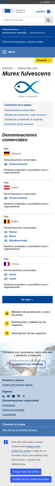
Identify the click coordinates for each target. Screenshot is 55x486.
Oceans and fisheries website (17, 385)
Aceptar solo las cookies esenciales (31, 479)
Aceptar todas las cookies (26, 471)
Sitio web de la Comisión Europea (19, 430)
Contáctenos (8, 405)
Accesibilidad (9, 414)
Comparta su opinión (27, 364)
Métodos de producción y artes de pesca (25, 115)
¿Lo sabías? (47, 2)
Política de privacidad (13, 410)
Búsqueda (48, 20)
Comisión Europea (10, 29)
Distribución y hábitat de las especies (24, 119)
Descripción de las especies (19, 124)
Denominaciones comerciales (14, 33)
